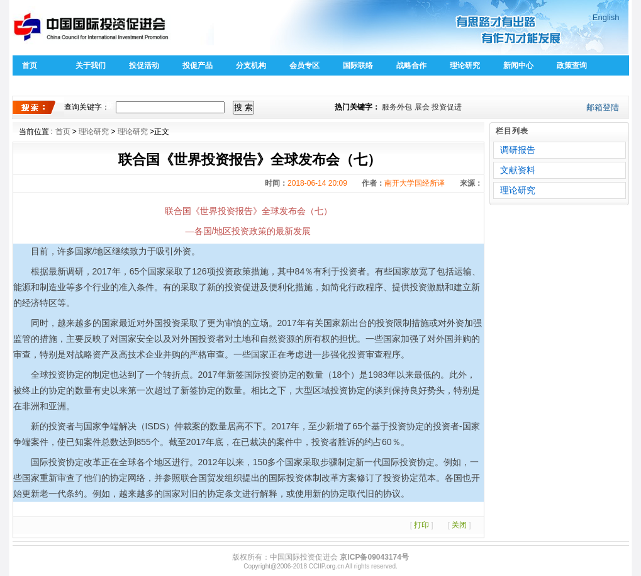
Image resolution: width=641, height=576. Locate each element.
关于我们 (90, 65)
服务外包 (397, 107)
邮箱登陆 (602, 107)
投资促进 (447, 107)
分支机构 (251, 65)
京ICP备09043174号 (374, 557)
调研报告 (517, 150)
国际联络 (358, 65)
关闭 (459, 525)
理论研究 (465, 65)
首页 (29, 65)
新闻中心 (518, 65)
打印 (421, 525)
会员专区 (304, 65)
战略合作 (411, 65)
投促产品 (197, 65)
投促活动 (144, 65)
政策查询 (572, 65)
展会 (422, 107)
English (606, 17)
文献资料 (517, 170)
